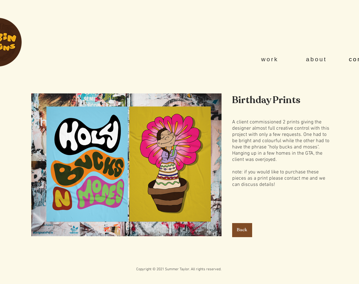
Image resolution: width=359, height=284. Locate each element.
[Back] (242, 230)
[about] (317, 59)
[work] (270, 59)
